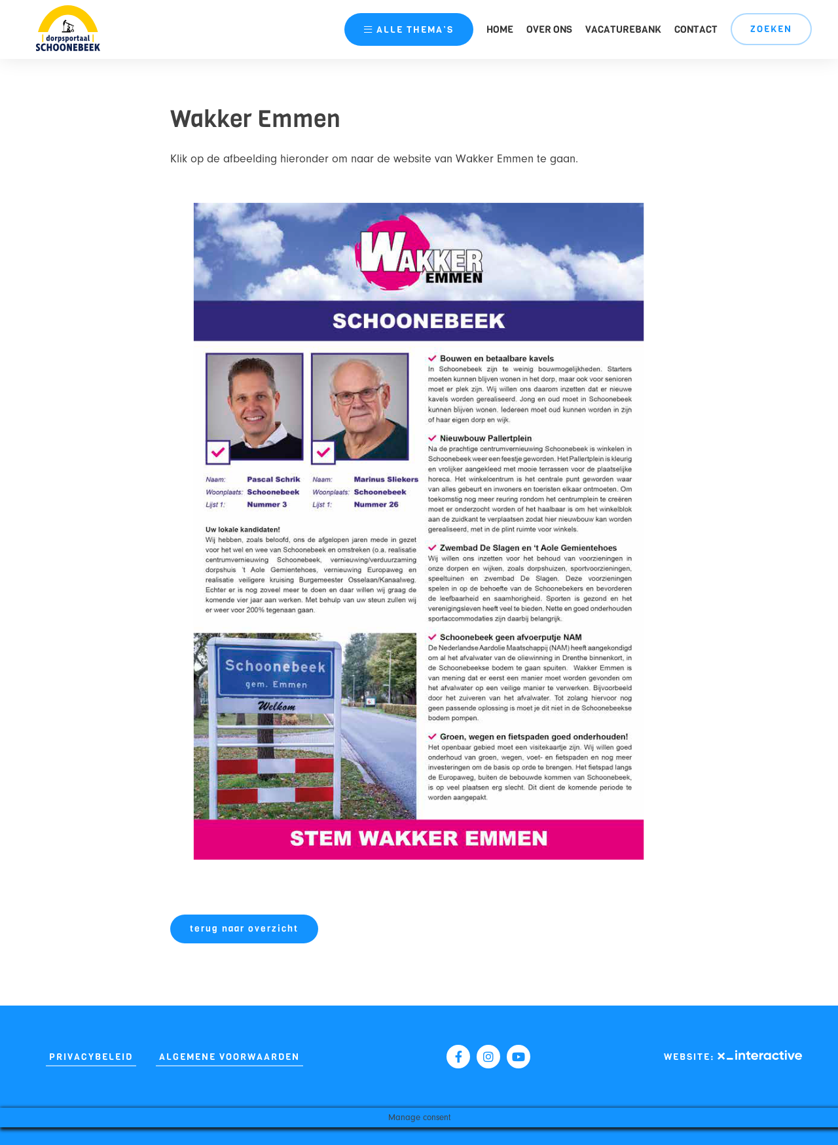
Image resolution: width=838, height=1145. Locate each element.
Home (499, 29)
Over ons (549, 29)
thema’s (409, 30)
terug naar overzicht (244, 928)
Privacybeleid (91, 1057)
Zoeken (771, 29)
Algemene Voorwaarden (229, 1057)
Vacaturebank (623, 29)
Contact (696, 29)
